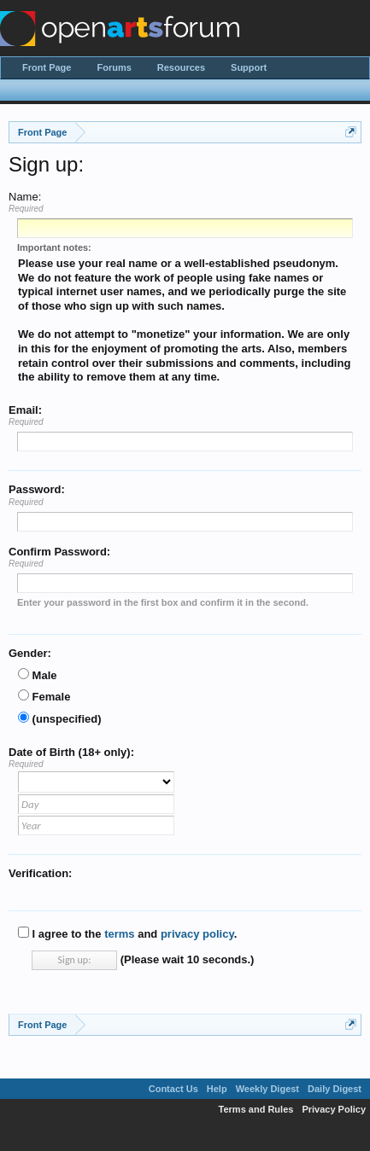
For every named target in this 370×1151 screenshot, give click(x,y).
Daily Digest (334, 1089)
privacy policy (197, 933)
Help (217, 1089)
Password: (37, 489)
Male (37, 675)
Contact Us (173, 1089)
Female (44, 696)
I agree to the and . (127, 933)
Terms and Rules (256, 1109)
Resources (181, 67)
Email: (25, 410)
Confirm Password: (59, 551)
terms (119, 933)
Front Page (46, 67)
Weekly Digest (267, 1089)
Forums (114, 67)
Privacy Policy (334, 1109)
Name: (25, 196)
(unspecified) (60, 718)
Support (249, 67)
